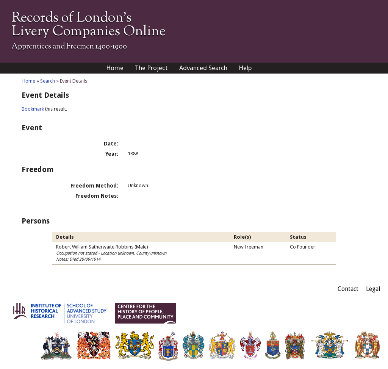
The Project (151, 68)
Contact (348, 288)
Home (115, 68)
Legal (373, 288)
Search (47, 81)
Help (245, 68)
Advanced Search (203, 68)
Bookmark (33, 109)
